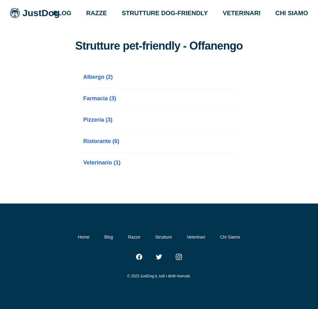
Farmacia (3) (99, 98)
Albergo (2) (98, 77)
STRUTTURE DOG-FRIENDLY (165, 13)
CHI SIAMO (291, 13)
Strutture (163, 237)
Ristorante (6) (101, 141)
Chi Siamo (230, 237)
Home (83, 237)
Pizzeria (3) (97, 120)
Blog (108, 237)
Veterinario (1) (101, 162)
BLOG (62, 13)
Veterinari (196, 237)
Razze (134, 237)
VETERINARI (241, 13)
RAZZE (96, 13)
